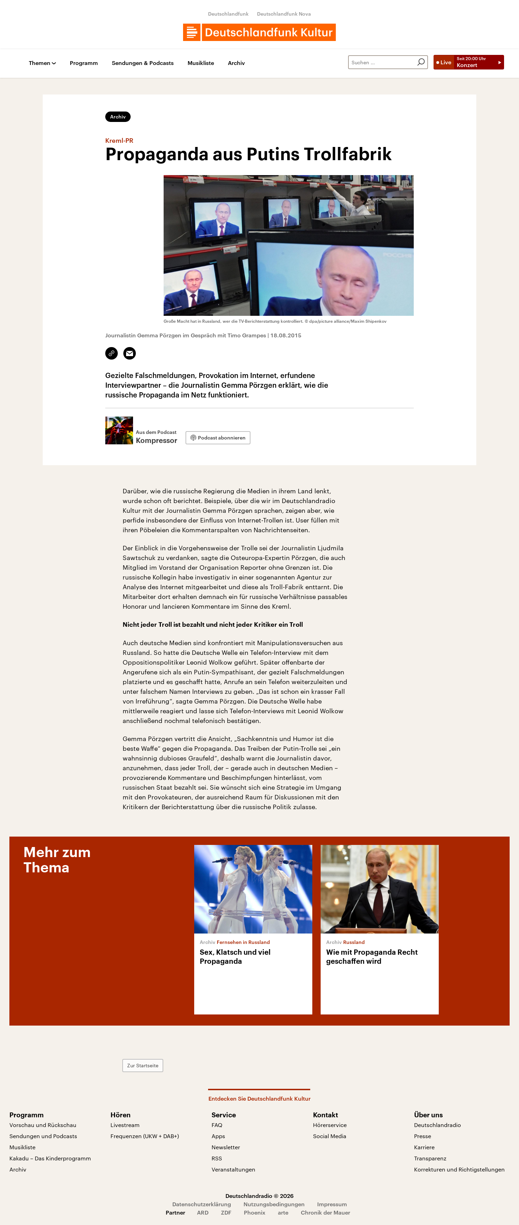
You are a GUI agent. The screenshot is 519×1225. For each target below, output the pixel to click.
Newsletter (226, 1147)
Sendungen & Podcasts (143, 63)
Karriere (424, 1147)
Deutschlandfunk (228, 14)
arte (283, 1212)
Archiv (236, 63)
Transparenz (430, 1158)
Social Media (329, 1136)
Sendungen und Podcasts (43, 1136)
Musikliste (201, 63)
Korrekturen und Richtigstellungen (459, 1169)
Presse (422, 1136)
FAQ (217, 1124)
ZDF (226, 1212)
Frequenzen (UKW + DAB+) (144, 1136)
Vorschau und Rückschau (42, 1124)
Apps (218, 1136)
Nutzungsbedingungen (274, 1204)
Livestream (125, 1124)
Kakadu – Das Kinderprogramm (50, 1158)
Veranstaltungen (233, 1169)
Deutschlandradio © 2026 (259, 1195)
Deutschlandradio (437, 1124)
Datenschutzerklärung (201, 1204)
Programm (84, 63)
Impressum (332, 1204)
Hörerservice (330, 1124)
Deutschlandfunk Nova (284, 14)
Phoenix (254, 1212)
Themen (39, 63)
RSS (217, 1158)
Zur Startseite (142, 1065)
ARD (202, 1212)
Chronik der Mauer (325, 1212)
